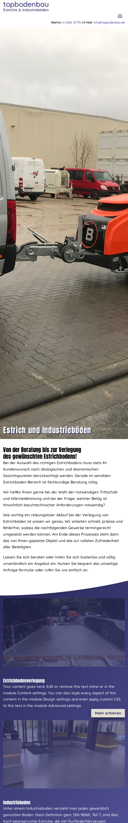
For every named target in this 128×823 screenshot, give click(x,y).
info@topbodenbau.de (109, 22)
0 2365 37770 (72, 22)
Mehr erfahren (108, 713)
